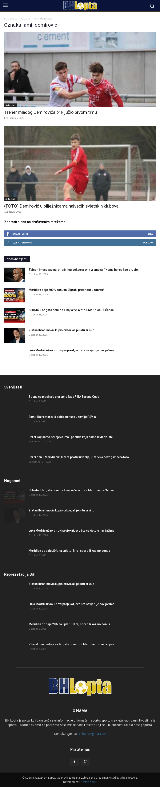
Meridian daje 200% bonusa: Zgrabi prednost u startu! (66, 290)
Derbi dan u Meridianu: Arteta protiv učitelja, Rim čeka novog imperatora (79, 457)
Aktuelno (10, 105)
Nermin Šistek (89, 782)
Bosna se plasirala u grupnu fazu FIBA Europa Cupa (64, 396)
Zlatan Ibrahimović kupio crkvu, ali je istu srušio (61, 330)
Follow (148, 242)
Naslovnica (10, 18)
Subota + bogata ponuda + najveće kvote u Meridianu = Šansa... (72, 310)
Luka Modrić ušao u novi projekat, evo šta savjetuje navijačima (71, 350)
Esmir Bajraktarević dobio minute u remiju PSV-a (62, 416)
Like (150, 233)
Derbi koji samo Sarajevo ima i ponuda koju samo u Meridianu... (72, 437)
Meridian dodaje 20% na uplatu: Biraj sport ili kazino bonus (69, 550)
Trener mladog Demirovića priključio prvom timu (50, 112)
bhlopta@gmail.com (92, 734)
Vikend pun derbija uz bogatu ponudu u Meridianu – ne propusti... (74, 644)
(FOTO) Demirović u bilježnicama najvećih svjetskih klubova (61, 206)
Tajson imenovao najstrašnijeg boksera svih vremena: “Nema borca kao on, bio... (84, 269)
